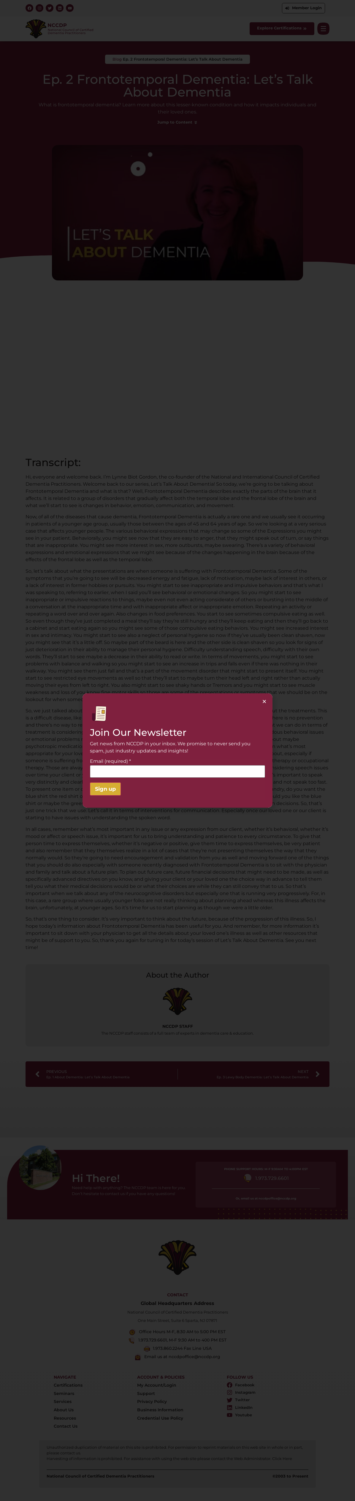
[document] (177, 750)
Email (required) (110, 761)
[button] (264, 701)
